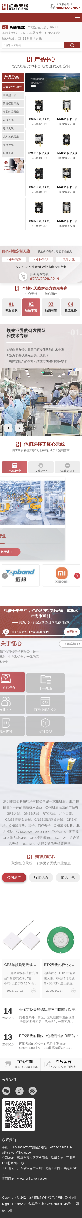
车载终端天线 (11, 111)
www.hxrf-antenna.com (32, 1178)
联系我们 (9, 1140)
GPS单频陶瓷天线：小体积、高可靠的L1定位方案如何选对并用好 (21, 1034)
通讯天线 (8, 128)
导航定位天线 (37, 27)
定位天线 (8, 119)
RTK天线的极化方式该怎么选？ (61, 1034)
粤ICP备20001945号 (56, 1204)
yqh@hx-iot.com (22, 1152)
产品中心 (44, 59)
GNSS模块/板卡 (12, 86)
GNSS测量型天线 (30, 38)
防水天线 (8, 144)
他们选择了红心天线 (43, 445)
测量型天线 (9, 95)
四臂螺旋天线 (11, 103)
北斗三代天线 (11, 136)
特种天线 (8, 153)
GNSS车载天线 (31, 33)
